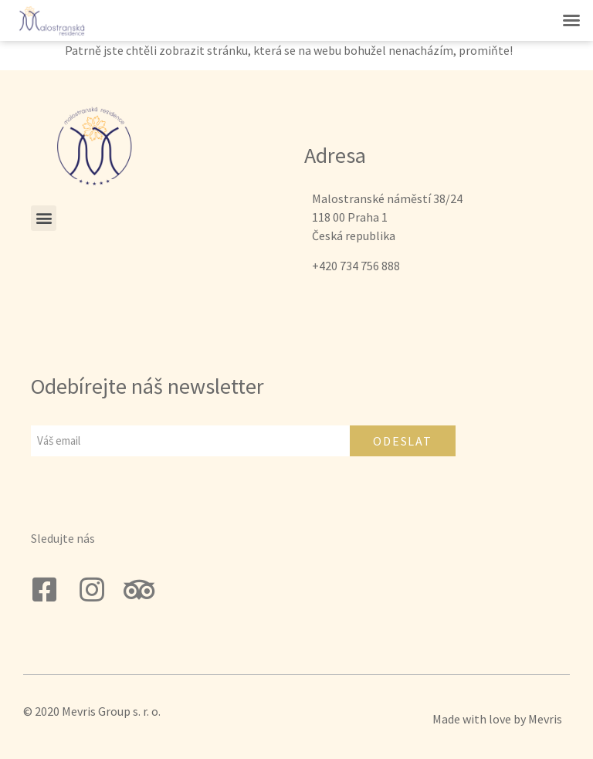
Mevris (545, 719)
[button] (571, 20)
